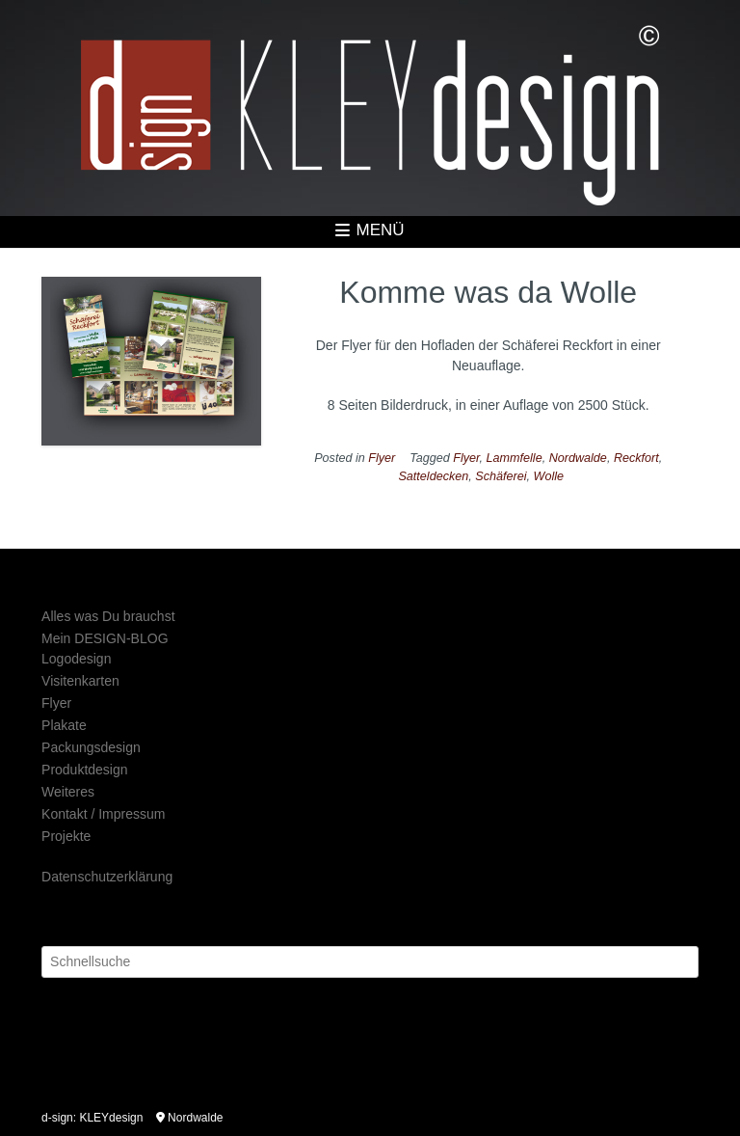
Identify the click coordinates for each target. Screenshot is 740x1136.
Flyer (381, 458)
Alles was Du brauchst (108, 616)
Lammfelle (514, 458)
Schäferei (500, 476)
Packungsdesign (91, 747)
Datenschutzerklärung (106, 876)
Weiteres (67, 791)
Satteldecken (433, 476)
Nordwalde (578, 458)
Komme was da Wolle (488, 292)
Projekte (66, 836)
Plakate (64, 725)
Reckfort (636, 458)
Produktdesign (84, 769)
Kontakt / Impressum (103, 814)
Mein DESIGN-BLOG (104, 638)
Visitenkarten (80, 681)
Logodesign (76, 658)
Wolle (549, 476)
